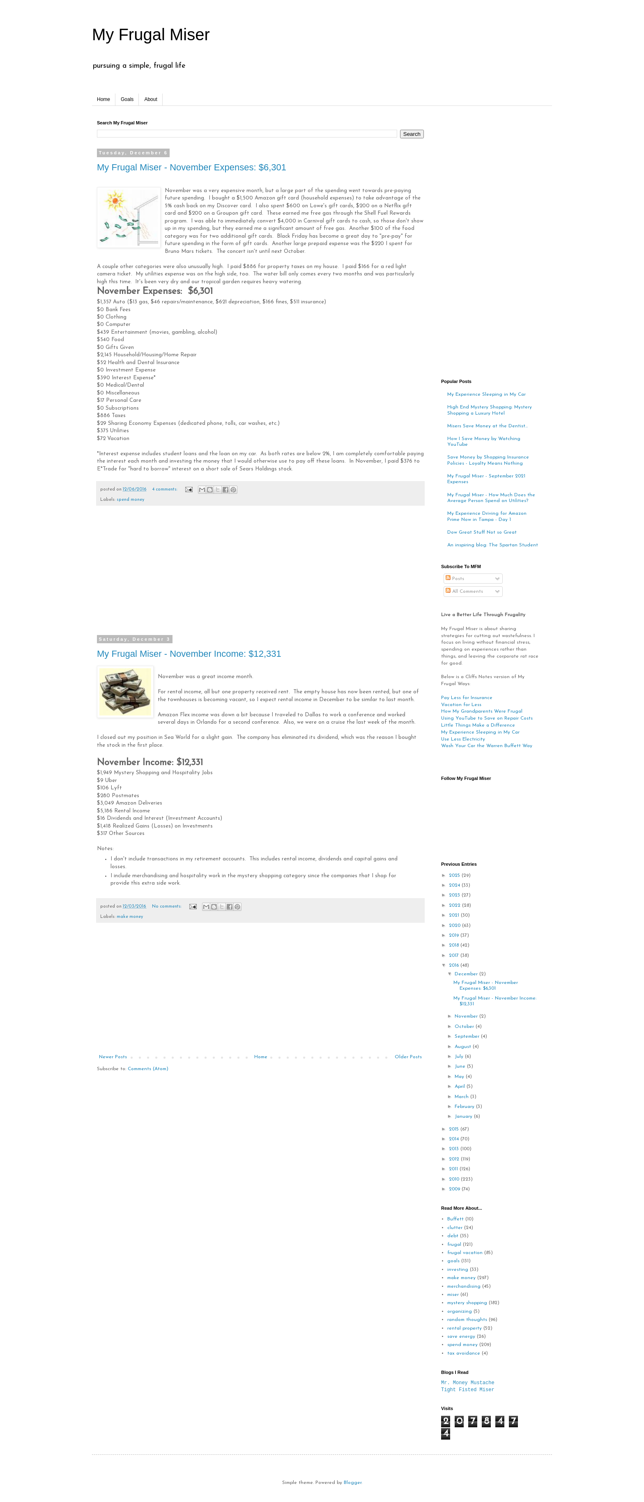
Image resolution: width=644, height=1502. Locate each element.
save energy (461, 1336)
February (465, 1106)
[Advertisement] (260, 575)
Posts (455, 578)
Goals (127, 99)
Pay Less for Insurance (466, 697)
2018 (454, 945)
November (467, 1016)
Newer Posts (113, 1057)
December (467, 974)
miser (453, 1294)
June (461, 1066)
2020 (455, 925)
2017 (454, 955)
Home (103, 99)
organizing (459, 1311)
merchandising (464, 1286)
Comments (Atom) (148, 1068)
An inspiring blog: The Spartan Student (492, 545)
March (462, 1096)
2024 (455, 885)
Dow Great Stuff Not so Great (482, 532)
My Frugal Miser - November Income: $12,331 (189, 654)
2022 (455, 905)
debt (452, 1236)
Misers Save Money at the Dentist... (487, 426)
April (461, 1086)
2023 (455, 895)
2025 (455, 875)
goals (453, 1261)
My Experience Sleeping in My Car (486, 394)
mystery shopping (467, 1302)
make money (130, 917)
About (150, 99)
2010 (455, 1179)
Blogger (352, 1482)
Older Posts (408, 1057)
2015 (454, 1129)
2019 (454, 935)
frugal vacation (465, 1252)
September (468, 1036)
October (465, 1026)
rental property (464, 1328)
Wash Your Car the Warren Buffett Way (486, 745)
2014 (454, 1139)
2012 (455, 1159)
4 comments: (165, 489)
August (464, 1046)
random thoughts (467, 1319)
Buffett (455, 1219)
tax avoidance (463, 1353)
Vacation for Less (461, 704)
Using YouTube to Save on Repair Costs (487, 718)
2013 (454, 1149)
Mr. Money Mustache (467, 1382)
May (460, 1076)
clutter (454, 1227)
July (460, 1056)
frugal (454, 1244)
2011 (454, 1169)
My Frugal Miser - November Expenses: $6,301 (191, 167)
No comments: (167, 906)
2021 (455, 915)
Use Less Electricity (463, 739)
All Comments (464, 591)
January (464, 1116)
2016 (454, 965)
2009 (455, 1189)
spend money (130, 500)
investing (457, 1269)
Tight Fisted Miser (467, 1389)
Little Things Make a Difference (478, 725)
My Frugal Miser (151, 34)
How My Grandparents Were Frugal (481, 711)
